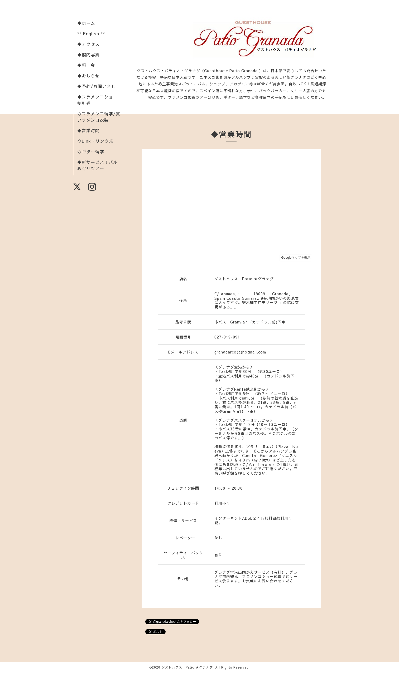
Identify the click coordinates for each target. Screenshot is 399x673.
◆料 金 (86, 65)
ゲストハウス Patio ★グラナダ (187, 667)
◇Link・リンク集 (95, 141)
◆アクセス (88, 44)
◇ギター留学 (90, 151)
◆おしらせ (88, 75)
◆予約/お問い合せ (96, 86)
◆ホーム (86, 23)
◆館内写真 (88, 54)
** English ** (91, 33)
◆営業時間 (88, 130)
